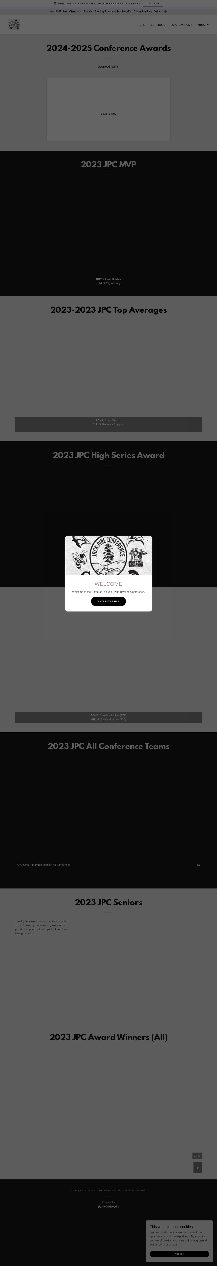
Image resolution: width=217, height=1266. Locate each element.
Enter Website (108, 601)
